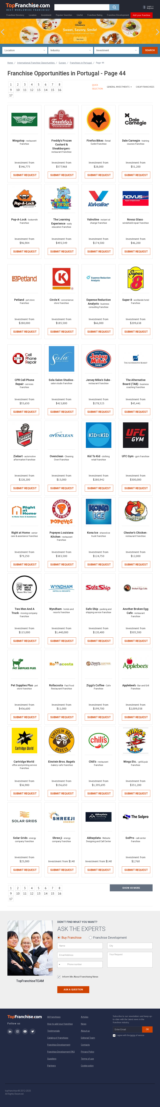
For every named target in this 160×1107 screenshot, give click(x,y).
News (83, 1024)
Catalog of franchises (57, 1038)
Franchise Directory (15, 15)
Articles (84, 1017)
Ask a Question (73, 989)
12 (32, 90)
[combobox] (24, 50)
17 (11, 95)
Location (32, 15)
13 (38, 90)
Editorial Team (88, 1038)
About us (85, 1031)
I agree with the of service (128, 1035)
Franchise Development (118, 15)
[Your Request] (130, 959)
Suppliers (51, 1058)
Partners (51, 1065)
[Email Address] (80, 955)
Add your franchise (141, 15)
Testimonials (53, 1031)
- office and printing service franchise (24, 765)
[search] (81, 7)
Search (150, 50)
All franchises (54, 1017)
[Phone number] (79, 964)
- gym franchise (141, 456)
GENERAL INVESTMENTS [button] (119, 86)
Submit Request (25, 175)
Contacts (85, 1045)
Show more (131, 888)
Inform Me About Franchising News (77, 976)
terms (132, 1035)
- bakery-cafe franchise (61, 765)
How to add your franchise (60, 1024)
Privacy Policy (87, 1052)
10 (18, 90)
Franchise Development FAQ (61, 1052)
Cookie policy (87, 1065)
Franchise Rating (94, 15)
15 (52, 90)
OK (147, 1029)
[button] (147, 7)
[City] (130, 946)
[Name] (80, 946)
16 (59, 90)
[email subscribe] (127, 1029)
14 (45, 90)
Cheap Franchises (145, 86)
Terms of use (87, 1058)
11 (25, 90)
